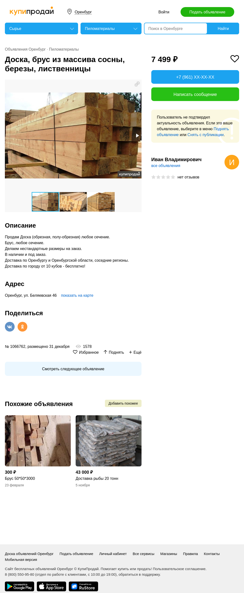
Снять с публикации (205, 135)
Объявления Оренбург (25, 49)
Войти (163, 12)
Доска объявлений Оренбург (29, 554)
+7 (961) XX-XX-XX (195, 77)
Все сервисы (143, 554)
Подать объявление (207, 12)
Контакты (212, 554)
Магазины (168, 554)
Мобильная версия (21, 559)
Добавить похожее (123, 403)
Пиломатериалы (64, 49)
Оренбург (83, 12)
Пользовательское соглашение (179, 569)
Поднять (116, 352)
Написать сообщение (195, 94)
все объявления (165, 166)
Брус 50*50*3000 (20, 478)
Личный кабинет (113, 554)
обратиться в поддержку (139, 574)
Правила (190, 554)
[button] (137, 84)
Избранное (89, 352)
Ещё (137, 352)
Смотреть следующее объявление (73, 369)
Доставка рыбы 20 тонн (97, 478)
